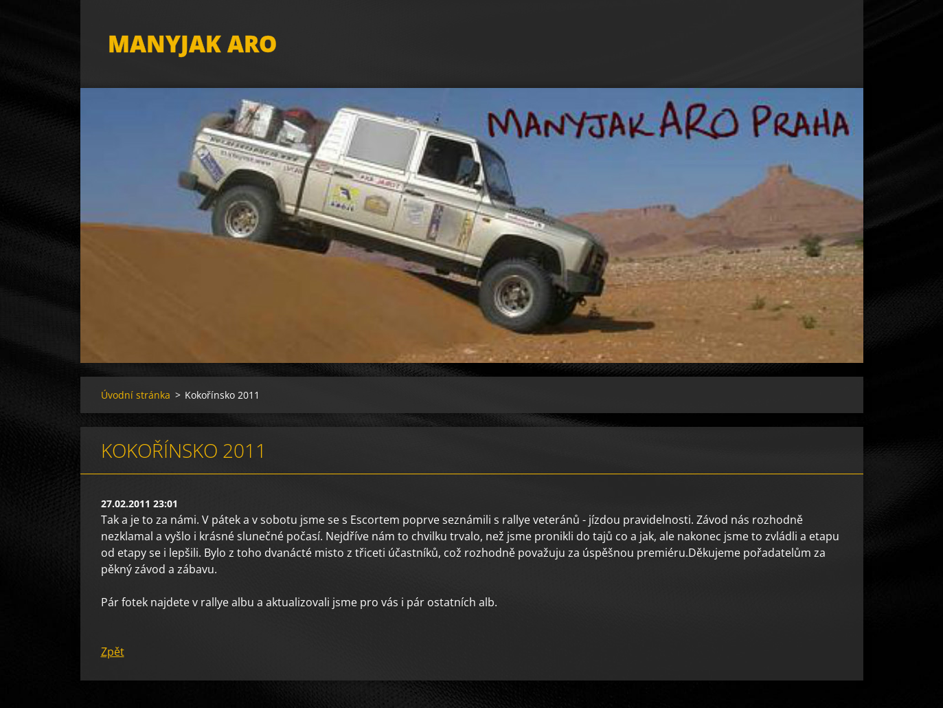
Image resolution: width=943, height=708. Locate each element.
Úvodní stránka (135, 394)
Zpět (112, 651)
